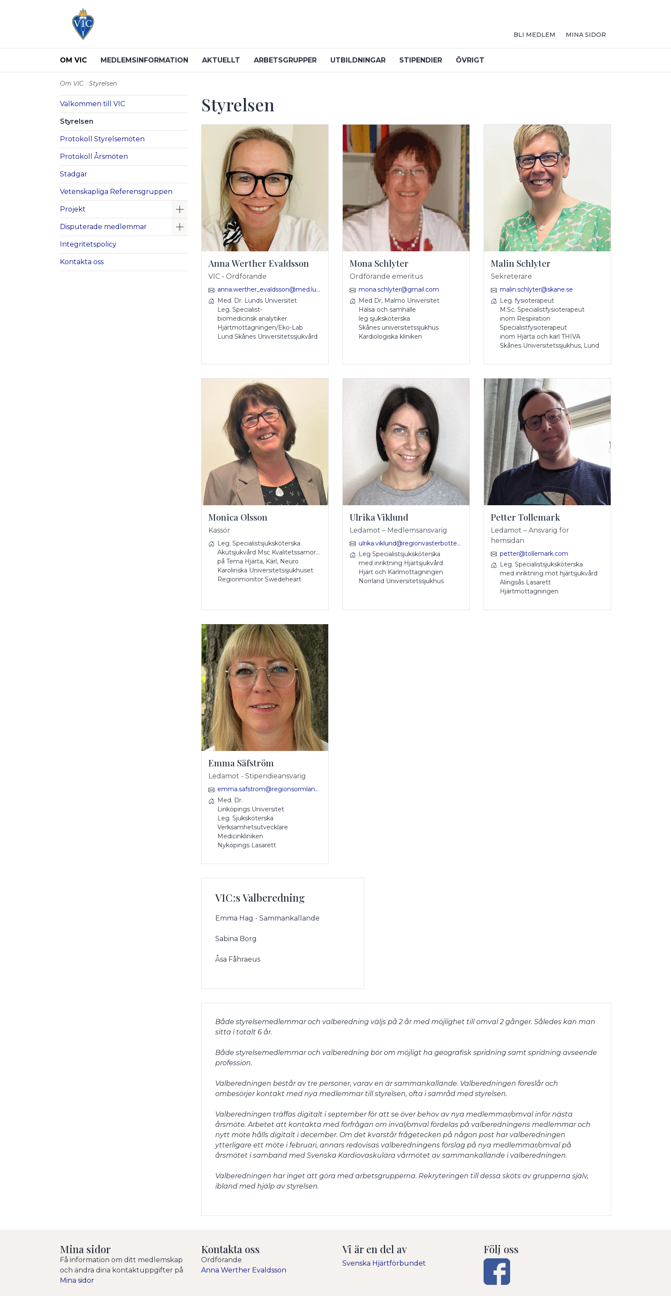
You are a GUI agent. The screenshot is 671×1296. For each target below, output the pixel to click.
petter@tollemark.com (534, 553)
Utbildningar (358, 60)
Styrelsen (76, 121)
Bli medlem (534, 35)
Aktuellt (221, 60)
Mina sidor (586, 35)
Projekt (73, 209)
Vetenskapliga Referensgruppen (116, 192)
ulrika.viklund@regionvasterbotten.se (411, 543)
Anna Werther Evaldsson (243, 1270)
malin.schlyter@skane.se (536, 289)
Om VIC (73, 60)
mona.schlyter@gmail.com (399, 289)
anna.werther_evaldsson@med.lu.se (269, 289)
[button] (179, 209)
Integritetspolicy (88, 244)
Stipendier (420, 60)
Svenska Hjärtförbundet (384, 1263)
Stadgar (73, 174)
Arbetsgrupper (285, 60)
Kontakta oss (82, 262)
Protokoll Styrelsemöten (102, 139)
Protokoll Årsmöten (94, 156)
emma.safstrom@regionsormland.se (269, 789)
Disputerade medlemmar (103, 227)
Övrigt (470, 60)
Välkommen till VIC (92, 104)
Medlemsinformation (144, 60)
